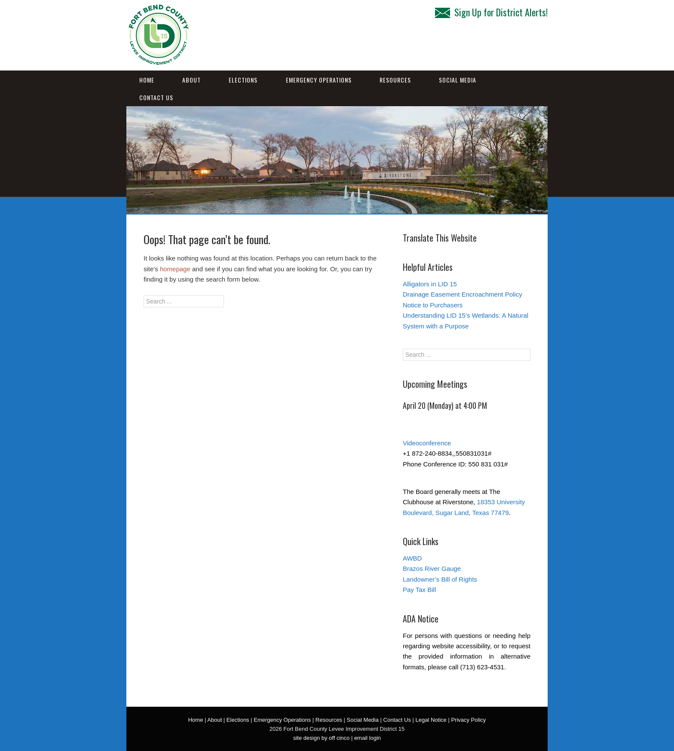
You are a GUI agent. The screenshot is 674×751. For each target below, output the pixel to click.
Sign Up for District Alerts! (491, 12)
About (191, 79)
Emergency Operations (319, 79)
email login (367, 738)
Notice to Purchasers (433, 305)
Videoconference (427, 443)
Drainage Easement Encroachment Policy (462, 294)
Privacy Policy (468, 720)
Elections (243, 79)
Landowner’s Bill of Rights (440, 579)
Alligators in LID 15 (430, 284)
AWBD (412, 558)
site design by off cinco (321, 738)
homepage (175, 269)
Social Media (457, 79)
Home (146, 79)
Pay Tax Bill (419, 589)
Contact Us (156, 97)
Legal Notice (431, 720)
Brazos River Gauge (432, 568)
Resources (395, 79)
